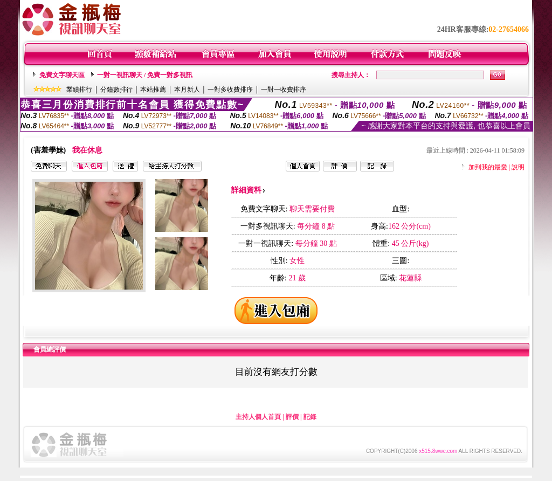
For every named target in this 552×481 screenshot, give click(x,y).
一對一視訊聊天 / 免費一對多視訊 (144, 75)
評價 (292, 417)
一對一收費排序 (283, 89)
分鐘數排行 (116, 89)
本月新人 (187, 89)
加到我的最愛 (487, 167)
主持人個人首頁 (258, 417)
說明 (518, 167)
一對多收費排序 (230, 89)
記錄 (309, 417)
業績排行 (79, 89)
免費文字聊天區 (62, 75)
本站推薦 (153, 89)
